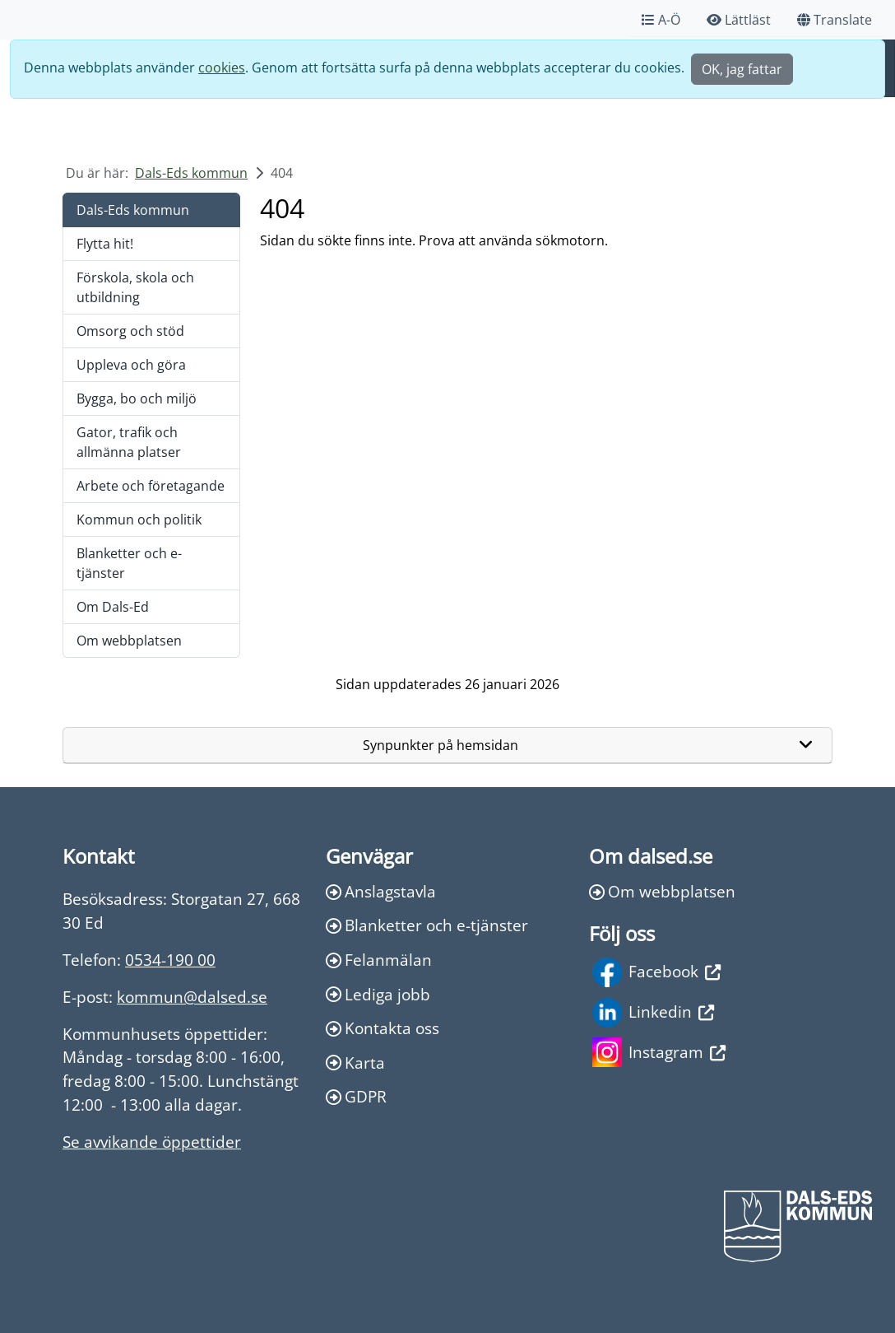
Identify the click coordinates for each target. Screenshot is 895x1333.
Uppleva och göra (131, 365)
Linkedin (653, 1013)
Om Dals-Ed (113, 607)
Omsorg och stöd (130, 331)
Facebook (656, 972)
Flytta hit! (105, 244)
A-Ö (661, 20)
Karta (355, 1062)
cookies (221, 67)
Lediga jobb (378, 994)
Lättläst (739, 20)
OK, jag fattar (742, 69)
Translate (834, 20)
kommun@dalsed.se (192, 997)
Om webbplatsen (129, 641)
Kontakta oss (382, 1028)
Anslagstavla (381, 891)
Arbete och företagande (151, 486)
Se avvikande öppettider (152, 1141)
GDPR (356, 1096)
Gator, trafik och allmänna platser (129, 442)
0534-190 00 (170, 959)
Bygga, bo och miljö (137, 398)
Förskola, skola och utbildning (135, 287)
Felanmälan (379, 959)
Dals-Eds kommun (191, 173)
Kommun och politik (139, 519)
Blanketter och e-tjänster (129, 563)
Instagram (659, 1052)
